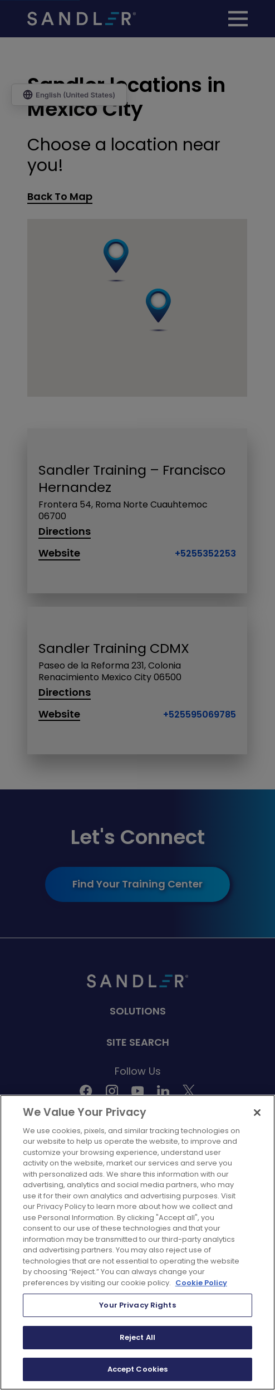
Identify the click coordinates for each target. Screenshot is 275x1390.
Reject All (137, 1337)
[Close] (257, 1112)
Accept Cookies (137, 1369)
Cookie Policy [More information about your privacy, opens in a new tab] (201, 1282)
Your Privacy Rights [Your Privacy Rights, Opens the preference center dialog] (137, 1305)
